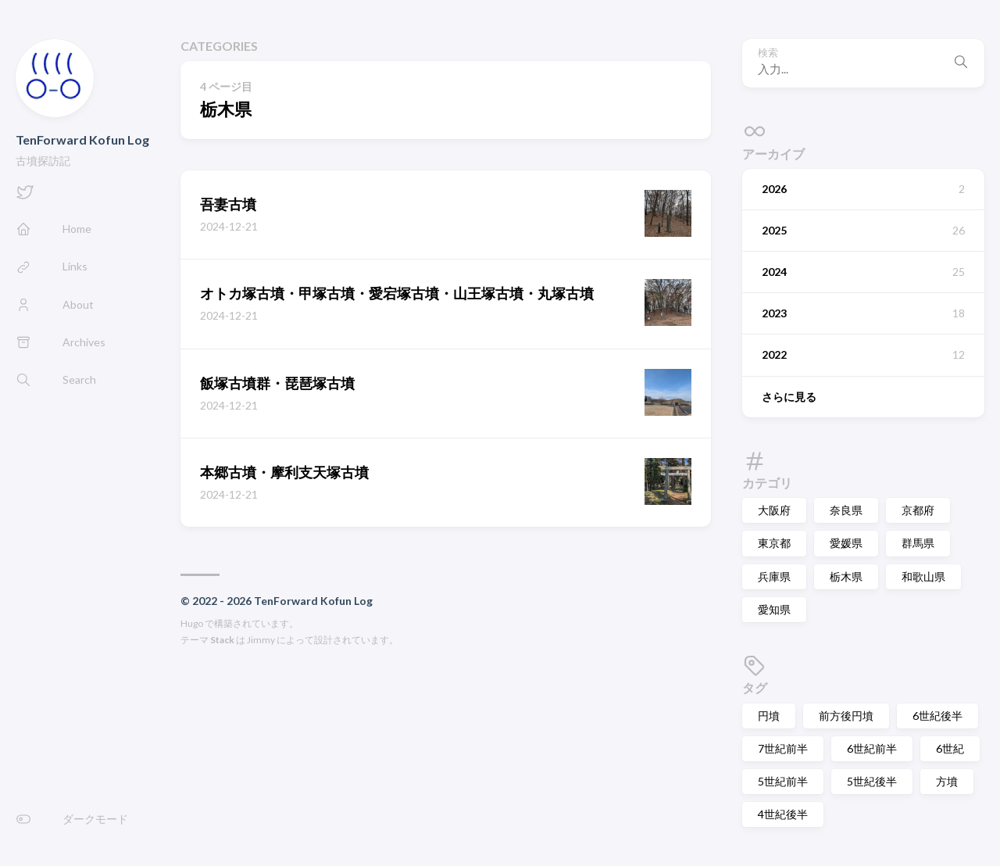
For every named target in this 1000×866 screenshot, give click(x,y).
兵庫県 (774, 576)
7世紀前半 (783, 748)
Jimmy (261, 640)
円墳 (769, 715)
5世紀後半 (872, 781)
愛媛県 (846, 542)
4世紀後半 (783, 814)
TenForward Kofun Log (82, 139)
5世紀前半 (783, 781)
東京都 (774, 542)
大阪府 (774, 510)
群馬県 (918, 542)
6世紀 (950, 748)
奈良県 (846, 510)
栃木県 (846, 576)
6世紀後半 (937, 715)
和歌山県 (923, 576)
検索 (768, 53)
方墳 (947, 781)
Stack (222, 640)
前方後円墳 (846, 715)
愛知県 (774, 609)
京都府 (918, 510)
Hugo (191, 623)
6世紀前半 (872, 748)
